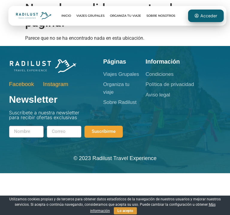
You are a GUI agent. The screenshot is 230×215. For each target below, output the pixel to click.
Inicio (66, 16)
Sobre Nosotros (160, 16)
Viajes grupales (90, 16)
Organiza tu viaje (125, 16)
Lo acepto (125, 211)
